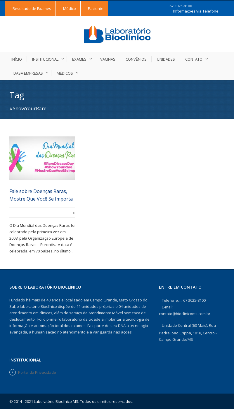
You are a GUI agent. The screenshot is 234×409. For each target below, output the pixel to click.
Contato (193, 59)
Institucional (45, 59)
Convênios (136, 59)
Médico (69, 8)
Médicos (65, 73)
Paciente (95, 8)
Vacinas (107, 59)
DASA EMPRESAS (28, 73)
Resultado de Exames (32, 8)
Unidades (166, 59)
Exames (79, 59)
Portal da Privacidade (37, 372)
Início (16, 59)
